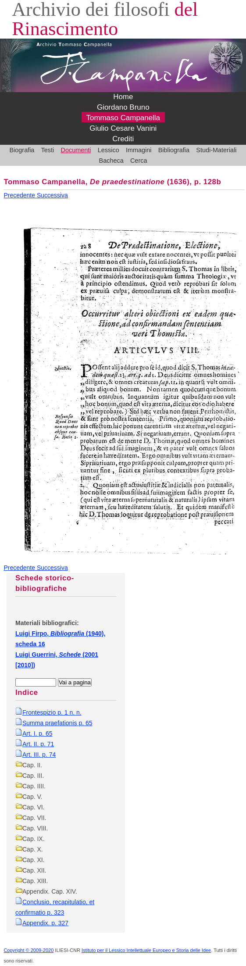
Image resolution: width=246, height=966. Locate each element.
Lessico (108, 150)
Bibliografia (173, 150)
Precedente (20, 195)
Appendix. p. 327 (45, 923)
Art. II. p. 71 (38, 744)
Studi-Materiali (216, 150)
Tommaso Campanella (123, 118)
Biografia (21, 150)
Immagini (139, 150)
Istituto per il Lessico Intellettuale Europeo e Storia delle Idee (146, 950)
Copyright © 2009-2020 (28, 950)
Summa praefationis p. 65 (57, 722)
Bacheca (111, 160)
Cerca (138, 160)
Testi (47, 150)
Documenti (76, 150)
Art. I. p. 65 (37, 733)
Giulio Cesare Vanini (123, 129)
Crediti (123, 139)
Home (123, 97)
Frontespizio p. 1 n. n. (52, 712)
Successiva (52, 195)
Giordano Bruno (123, 108)
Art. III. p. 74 (39, 754)
